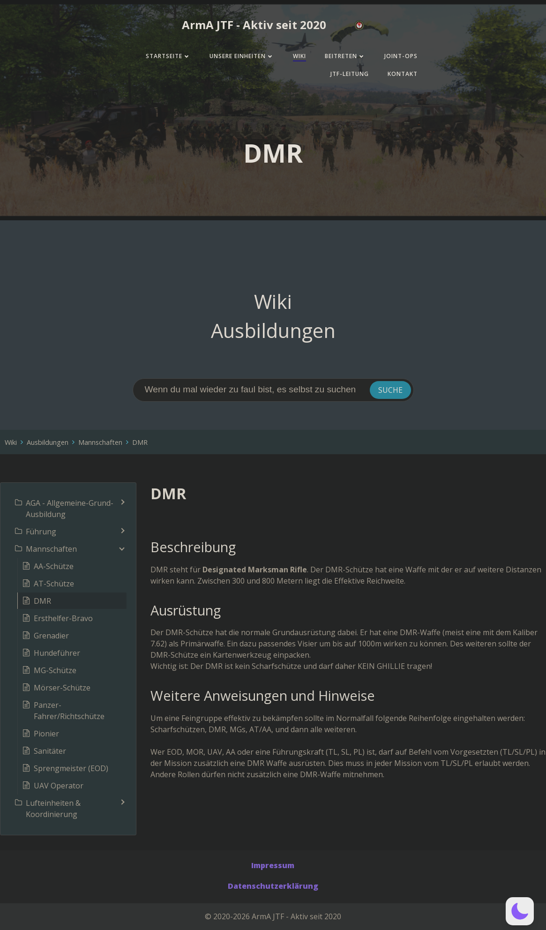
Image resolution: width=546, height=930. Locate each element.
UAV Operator (58, 785)
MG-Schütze (55, 670)
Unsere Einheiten (241, 56)
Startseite (168, 56)
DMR (140, 442)
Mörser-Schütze (62, 687)
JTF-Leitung (349, 74)
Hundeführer (57, 653)
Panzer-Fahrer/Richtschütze (69, 710)
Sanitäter (50, 751)
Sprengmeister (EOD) (71, 768)
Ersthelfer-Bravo (63, 618)
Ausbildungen (47, 442)
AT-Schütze (54, 583)
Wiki (299, 56)
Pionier (46, 733)
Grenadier (51, 635)
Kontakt (403, 74)
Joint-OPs (401, 56)
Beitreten (345, 56)
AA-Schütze (54, 566)
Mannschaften (100, 442)
